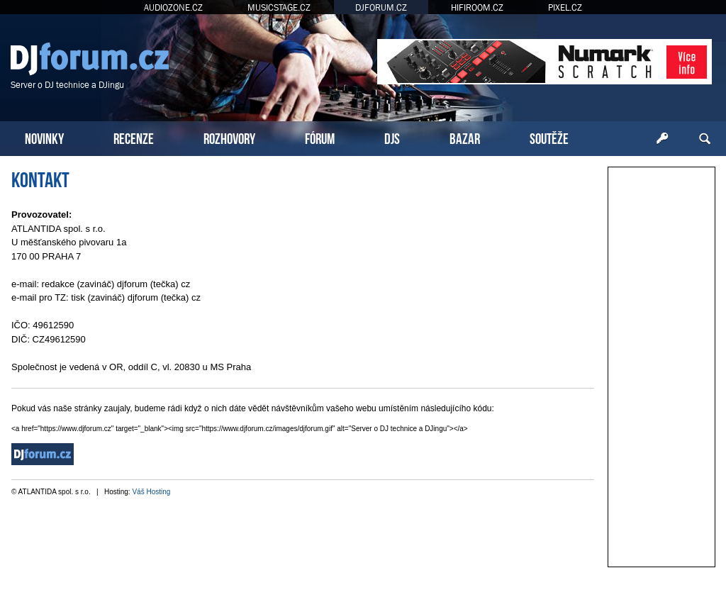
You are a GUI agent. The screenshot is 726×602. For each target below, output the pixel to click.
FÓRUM (320, 137)
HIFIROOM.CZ (477, 7)
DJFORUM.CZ (381, 7)
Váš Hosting (151, 492)
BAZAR (464, 137)
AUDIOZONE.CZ (173, 7)
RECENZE (133, 137)
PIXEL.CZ (565, 7)
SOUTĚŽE (549, 137)
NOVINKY (44, 137)
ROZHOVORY (229, 137)
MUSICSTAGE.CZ (279, 7)
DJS (392, 137)
